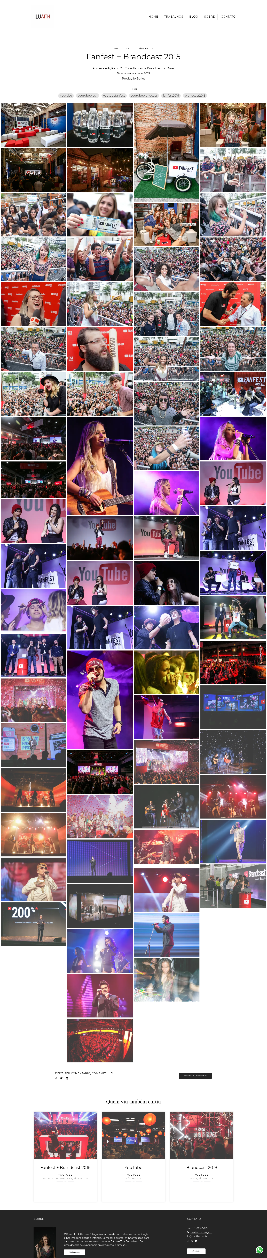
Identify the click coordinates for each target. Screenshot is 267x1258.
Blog (193, 16)
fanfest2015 (171, 95)
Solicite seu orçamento (195, 1075)
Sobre (209, 16)
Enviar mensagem (201, 1228)
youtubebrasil (87, 95)
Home (153, 16)
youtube (66, 95)
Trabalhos (173, 16)
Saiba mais (74, 1248)
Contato (228, 16)
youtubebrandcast (144, 95)
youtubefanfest (114, 95)
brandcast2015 (195, 95)
